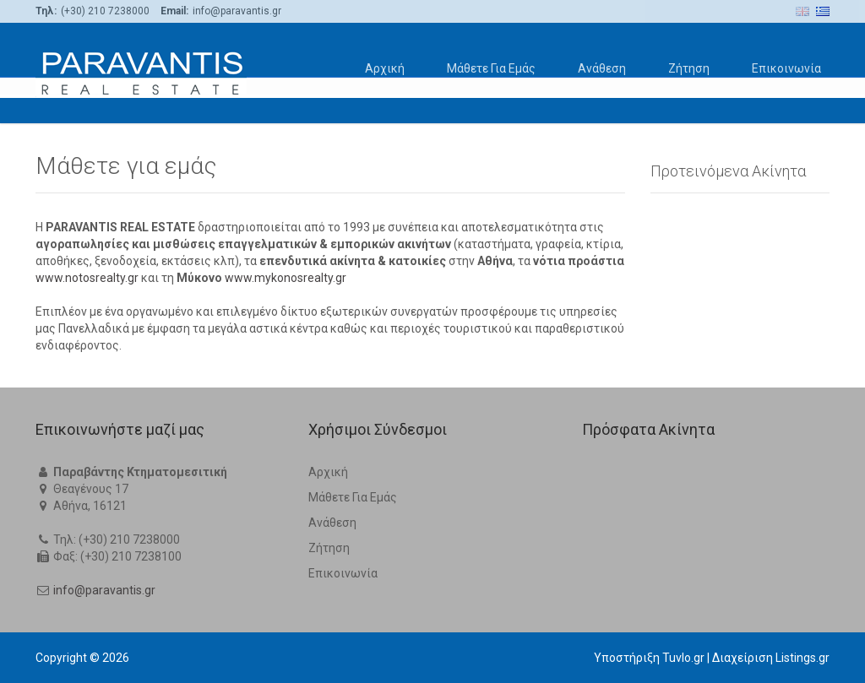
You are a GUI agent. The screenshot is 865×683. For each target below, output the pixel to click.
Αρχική (385, 68)
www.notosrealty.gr (87, 278)
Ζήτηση (689, 68)
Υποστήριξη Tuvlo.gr (649, 657)
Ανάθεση (602, 68)
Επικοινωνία (786, 68)
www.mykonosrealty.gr (285, 278)
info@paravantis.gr (104, 590)
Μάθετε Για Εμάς (491, 68)
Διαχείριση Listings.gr (771, 657)
